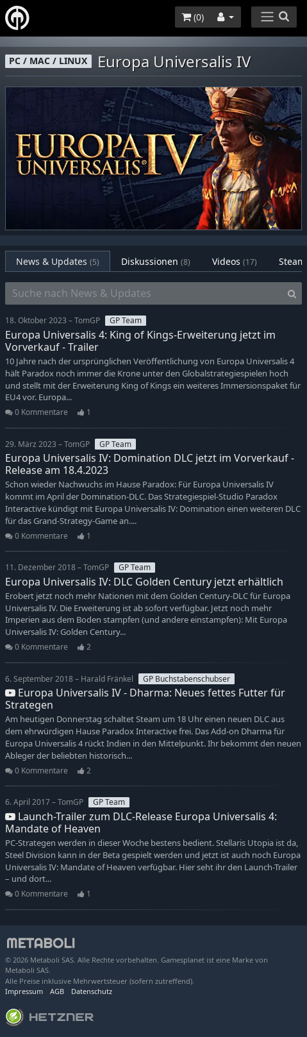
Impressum (24, 991)
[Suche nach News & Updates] (144, 293)
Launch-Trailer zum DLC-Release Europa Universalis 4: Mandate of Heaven (141, 822)
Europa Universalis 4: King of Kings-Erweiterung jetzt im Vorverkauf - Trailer (140, 341)
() (192, 17)
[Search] (292, 293)
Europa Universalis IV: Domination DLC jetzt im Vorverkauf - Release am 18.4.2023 (149, 464)
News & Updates (57, 261)
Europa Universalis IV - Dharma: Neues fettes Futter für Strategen (145, 699)
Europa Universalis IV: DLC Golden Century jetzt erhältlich (144, 582)
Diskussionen (155, 261)
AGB (57, 991)
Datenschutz (91, 991)
